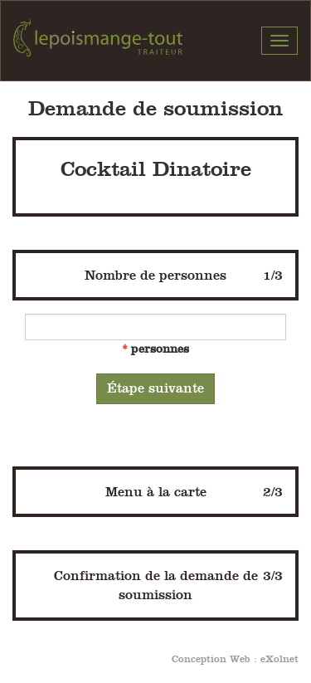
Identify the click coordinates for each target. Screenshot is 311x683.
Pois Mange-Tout (98, 40)
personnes (160, 348)
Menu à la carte (194, 491)
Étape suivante (155, 388)
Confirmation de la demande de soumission (169, 584)
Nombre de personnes (184, 275)
